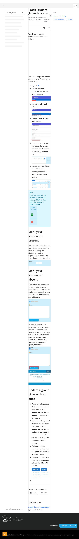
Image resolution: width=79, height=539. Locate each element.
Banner (41, 86)
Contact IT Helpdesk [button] (68, 526)
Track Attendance (59, 19)
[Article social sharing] (44, 27)
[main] (39, 260)
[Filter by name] (15, 13)
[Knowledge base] (5, 534)
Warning (69, 19)
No (44, 493)
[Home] (2, 6)
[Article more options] (49, 27)
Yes (33, 493)
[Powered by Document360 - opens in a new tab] (14, 509)
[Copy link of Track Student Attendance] (46, 13)
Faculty (64, 16)
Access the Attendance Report (39, 507)
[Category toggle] (28, 14)
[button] (75, 6)
